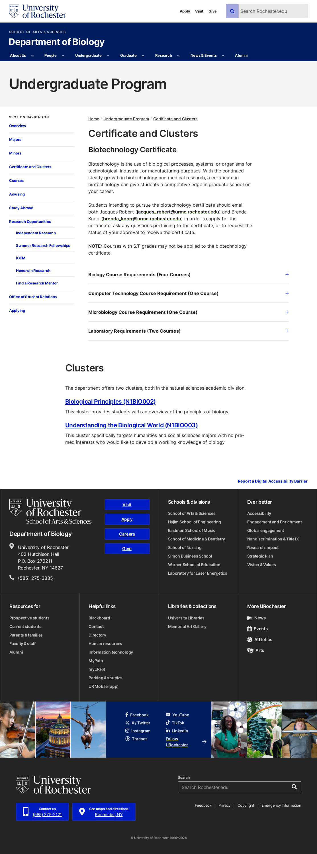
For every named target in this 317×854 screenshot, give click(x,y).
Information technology (111, 652)
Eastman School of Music (192, 530)
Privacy (224, 805)
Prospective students (29, 618)
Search (184, 777)
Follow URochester (186, 741)
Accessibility (259, 513)
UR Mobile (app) (104, 686)
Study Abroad (21, 207)
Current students (25, 626)
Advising (17, 194)
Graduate (128, 55)
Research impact (263, 547)
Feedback (203, 805)
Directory (97, 635)
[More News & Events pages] (223, 55)
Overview (17, 125)
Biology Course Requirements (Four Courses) (188, 274)
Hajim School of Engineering (194, 521)
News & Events (204, 55)
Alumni (241, 55)
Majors (15, 139)
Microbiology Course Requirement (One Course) (188, 312)
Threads (136, 738)
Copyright (246, 805)
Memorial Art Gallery (187, 626)
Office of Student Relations (33, 296)
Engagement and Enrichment (274, 521)
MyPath (96, 660)
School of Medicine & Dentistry (196, 539)
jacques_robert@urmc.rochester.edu (178, 212)
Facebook (137, 714)
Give (212, 11)
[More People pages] (63, 55)
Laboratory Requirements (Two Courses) (188, 331)
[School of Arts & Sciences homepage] (50, 511)
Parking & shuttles (105, 677)
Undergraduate (88, 55)
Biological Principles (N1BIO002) (110, 401)
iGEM (20, 258)
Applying (17, 310)
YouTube (177, 714)
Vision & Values (261, 564)
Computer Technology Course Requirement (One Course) (188, 293)
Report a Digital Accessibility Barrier (273, 481)
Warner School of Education (194, 564)
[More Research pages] (178, 55)
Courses (16, 180)
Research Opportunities (30, 221)
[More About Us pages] (32, 55)
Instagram (137, 730)
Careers (127, 534)
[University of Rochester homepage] (37, 11)
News (256, 618)
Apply (185, 11)
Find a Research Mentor (37, 283)
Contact (96, 626)
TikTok (175, 722)
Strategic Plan (260, 556)
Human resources (105, 643)
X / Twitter (137, 722)
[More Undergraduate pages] (108, 55)
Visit (199, 11)
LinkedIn (177, 730)
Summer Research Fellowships (43, 245)
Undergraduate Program (126, 118)
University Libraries (186, 618)
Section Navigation (29, 117)
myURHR (97, 669)
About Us (18, 55)
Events (257, 629)
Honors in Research (33, 270)
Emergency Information (281, 805)
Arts (255, 650)
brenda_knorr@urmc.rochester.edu (142, 218)
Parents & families (26, 635)
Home (93, 118)
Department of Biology (57, 42)
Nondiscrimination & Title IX (273, 539)
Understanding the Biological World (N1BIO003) (131, 425)
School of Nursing (185, 547)
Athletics (259, 639)
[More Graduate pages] (143, 55)
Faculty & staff (22, 643)
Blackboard (99, 618)
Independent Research (36, 232)
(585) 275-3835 (35, 578)
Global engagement (265, 530)
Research (163, 55)
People (50, 55)
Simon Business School (190, 556)
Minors (15, 153)
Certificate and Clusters (30, 166)
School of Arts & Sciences (37, 32)
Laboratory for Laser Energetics (197, 573)
